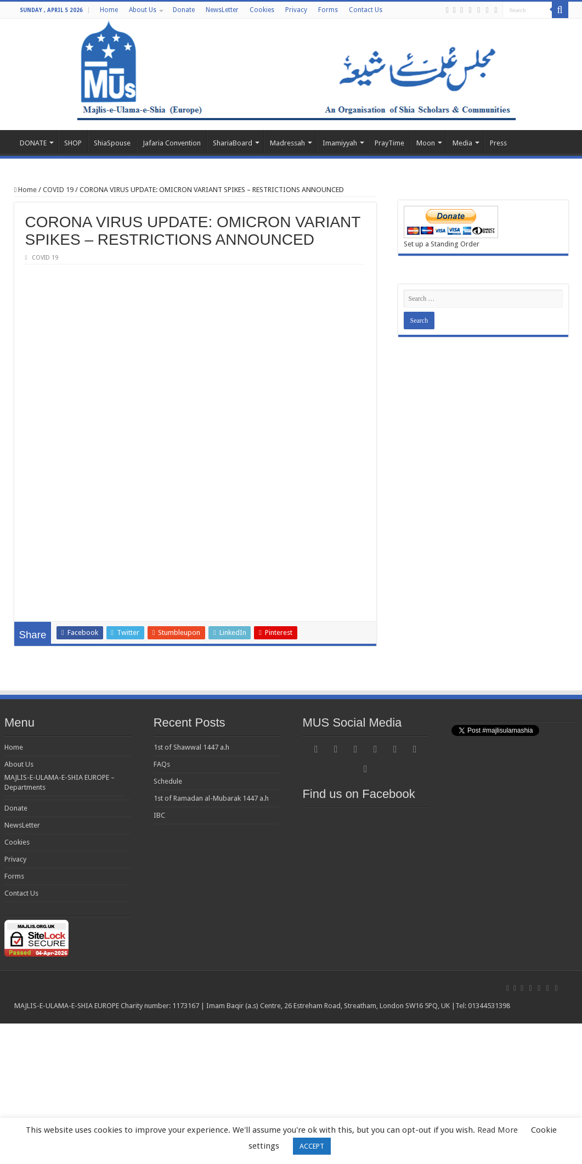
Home (109, 10)
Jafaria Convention (172, 143)
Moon (425, 143)
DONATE (33, 143)
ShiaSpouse (112, 143)
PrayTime (389, 143)
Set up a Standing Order (441, 244)
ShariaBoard (232, 143)
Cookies (262, 10)
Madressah (287, 143)
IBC (159, 956)
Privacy (296, 10)
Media (462, 143)
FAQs (162, 905)
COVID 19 (58, 189)
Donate (184, 10)
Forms (328, 10)
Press (498, 143)
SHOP (73, 143)
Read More (497, 1130)
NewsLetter (222, 10)
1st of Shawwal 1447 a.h (191, 888)
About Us (142, 10)
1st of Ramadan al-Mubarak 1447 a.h (211, 939)
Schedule (168, 922)
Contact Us (365, 10)
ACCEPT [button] (312, 1146)
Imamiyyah (340, 143)
